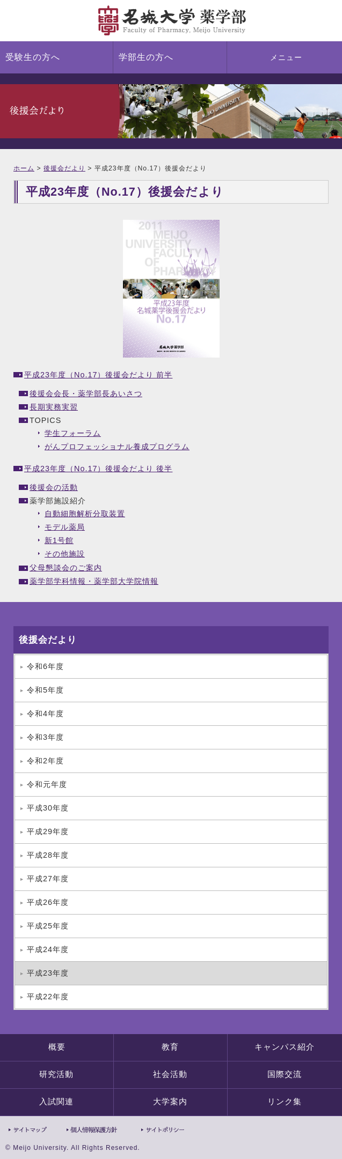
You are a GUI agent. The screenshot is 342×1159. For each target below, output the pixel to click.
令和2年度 (45, 760)
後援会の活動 (54, 487)
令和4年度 (45, 713)
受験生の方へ (32, 57)
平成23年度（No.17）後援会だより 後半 (98, 468)
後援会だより (64, 168)
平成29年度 (48, 831)
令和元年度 (47, 784)
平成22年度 (48, 996)
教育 (170, 1047)
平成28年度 (48, 855)
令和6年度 (45, 666)
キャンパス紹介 (284, 1047)
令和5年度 (45, 690)
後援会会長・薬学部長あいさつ (86, 393)
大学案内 (170, 1101)
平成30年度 (48, 808)
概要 (57, 1047)
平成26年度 (48, 902)
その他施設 (65, 553)
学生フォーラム (73, 433)
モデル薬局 (65, 527)
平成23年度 (48, 973)
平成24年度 (48, 949)
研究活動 (56, 1074)
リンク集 (284, 1101)
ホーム (23, 168)
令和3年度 (45, 737)
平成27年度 (48, 878)
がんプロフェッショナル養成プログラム (117, 446)
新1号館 (59, 540)
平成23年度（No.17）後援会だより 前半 (98, 374)
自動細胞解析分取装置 (85, 513)
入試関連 (56, 1101)
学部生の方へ (146, 57)
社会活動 (170, 1074)
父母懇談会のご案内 (66, 567)
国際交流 (284, 1074)
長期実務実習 (54, 407)
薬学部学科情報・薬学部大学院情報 (94, 581)
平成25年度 (48, 926)
